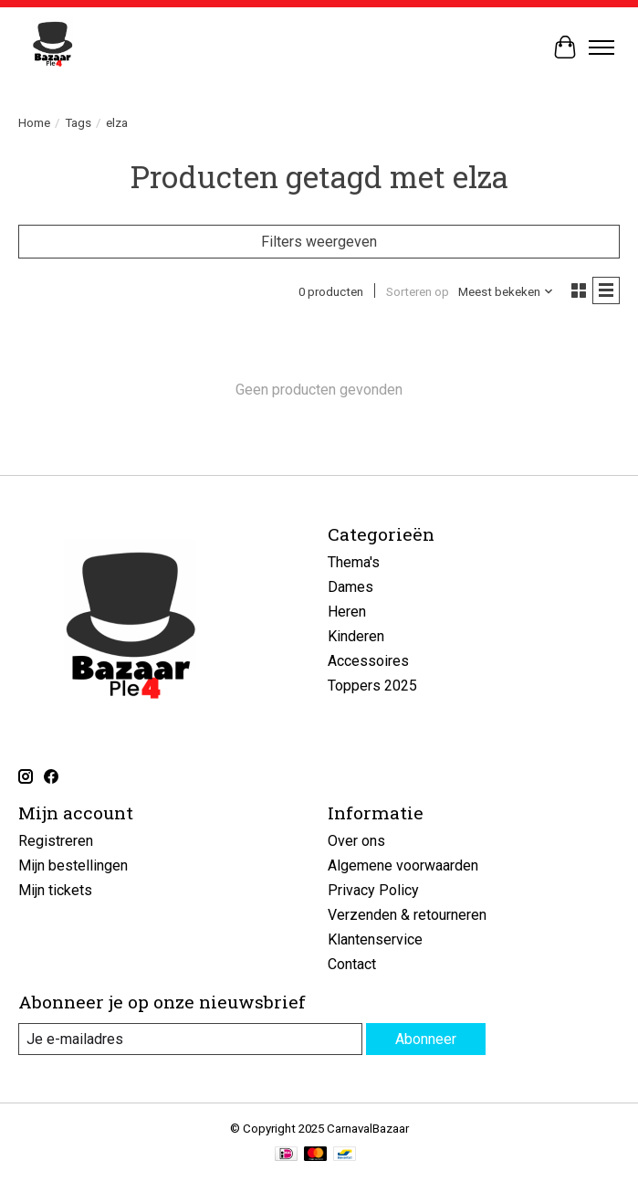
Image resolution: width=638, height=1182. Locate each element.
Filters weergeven (319, 241)
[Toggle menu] (601, 47)
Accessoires (368, 661)
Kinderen (356, 636)
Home (34, 123)
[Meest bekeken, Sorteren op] (506, 292)
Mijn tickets (55, 890)
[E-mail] (190, 1039)
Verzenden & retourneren (407, 914)
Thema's (354, 562)
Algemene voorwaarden (403, 865)
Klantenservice (375, 939)
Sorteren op (417, 292)
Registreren (55, 841)
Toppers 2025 (372, 685)
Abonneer (425, 1039)
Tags (78, 123)
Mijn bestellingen (73, 865)
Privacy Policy (373, 890)
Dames (350, 587)
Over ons (356, 841)
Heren (347, 611)
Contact (352, 964)
